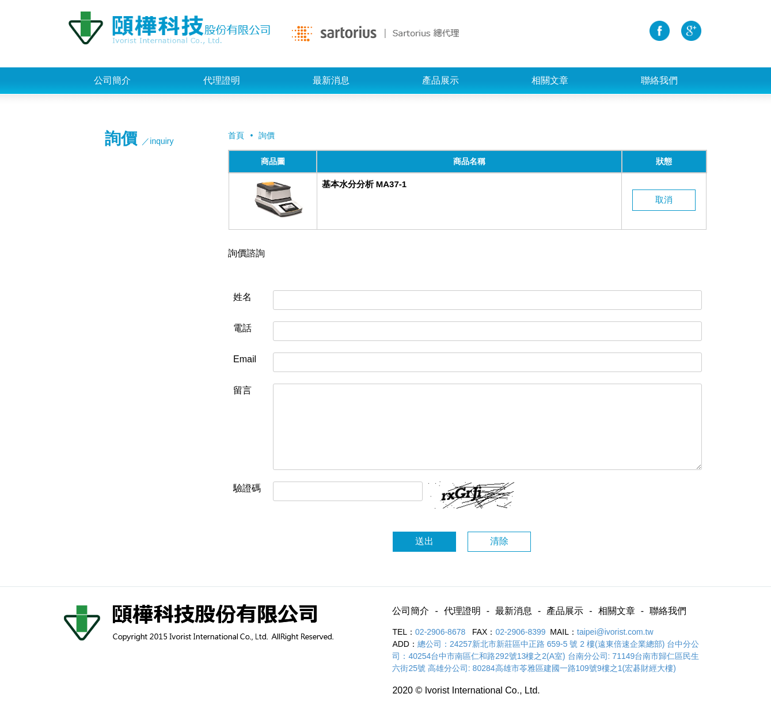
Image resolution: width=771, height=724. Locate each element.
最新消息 (331, 80)
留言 (242, 390)
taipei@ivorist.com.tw (615, 631)
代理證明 (221, 80)
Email (244, 359)
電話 (242, 328)
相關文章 (549, 80)
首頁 (236, 135)
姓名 (242, 297)
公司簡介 (112, 80)
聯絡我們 (659, 80)
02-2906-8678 (441, 631)
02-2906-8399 (520, 631)
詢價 (267, 135)
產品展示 (440, 80)
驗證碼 (247, 488)
